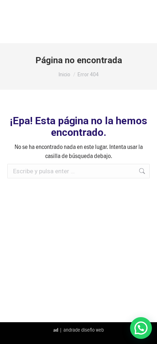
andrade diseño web (83, 329)
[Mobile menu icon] (142, 21)
